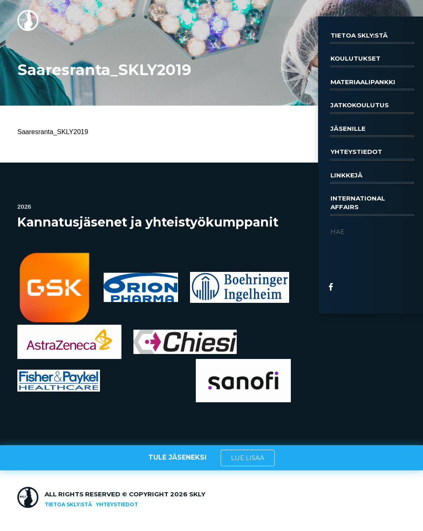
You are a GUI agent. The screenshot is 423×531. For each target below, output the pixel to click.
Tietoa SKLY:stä (372, 37)
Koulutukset (372, 60)
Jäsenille (372, 131)
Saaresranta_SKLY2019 (52, 131)
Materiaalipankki (372, 84)
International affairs (372, 205)
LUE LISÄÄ (247, 458)
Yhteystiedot (372, 154)
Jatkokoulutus (372, 107)
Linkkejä (372, 177)
